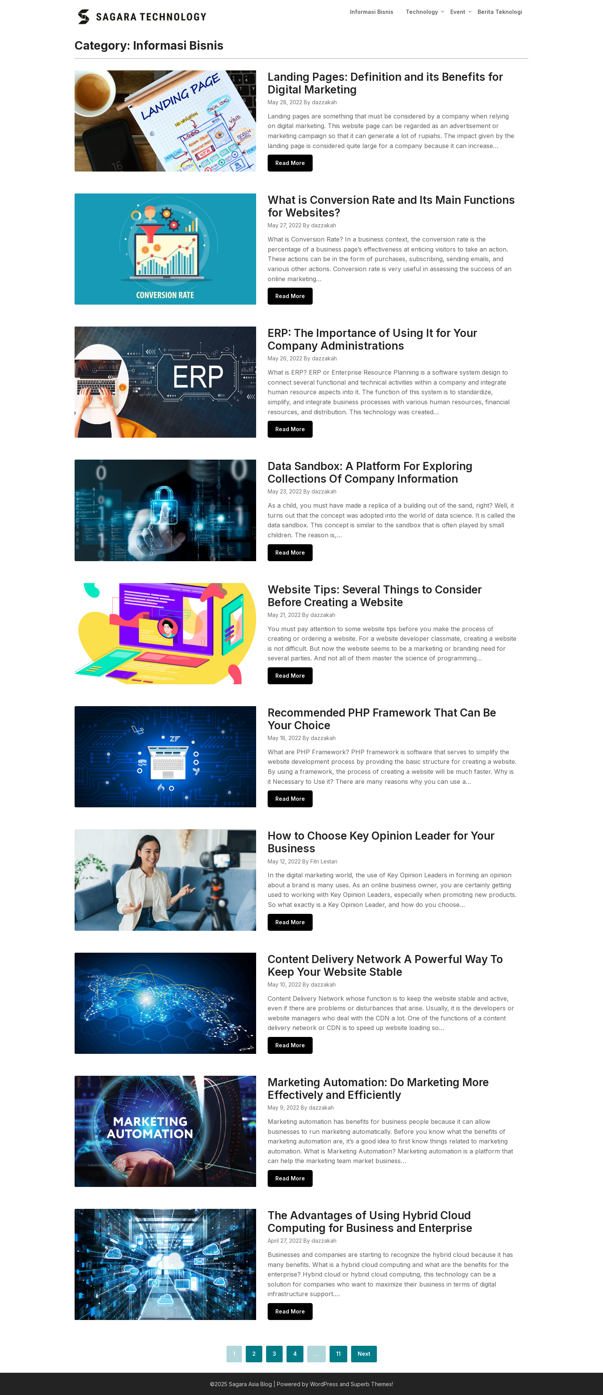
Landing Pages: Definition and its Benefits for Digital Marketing (385, 83)
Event (457, 11)
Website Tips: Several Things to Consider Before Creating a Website (375, 596)
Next (364, 1353)
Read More (290, 163)
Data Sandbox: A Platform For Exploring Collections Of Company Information (370, 472)
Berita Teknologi (500, 11)
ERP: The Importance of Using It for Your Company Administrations (372, 339)
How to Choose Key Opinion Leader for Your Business (381, 842)
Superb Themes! (372, 1384)
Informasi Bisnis (371, 11)
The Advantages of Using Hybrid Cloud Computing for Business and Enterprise (370, 1222)
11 (338, 1353)
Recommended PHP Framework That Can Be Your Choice (382, 719)
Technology (422, 11)
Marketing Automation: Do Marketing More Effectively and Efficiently (378, 1089)
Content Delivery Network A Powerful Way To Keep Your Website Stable (385, 965)
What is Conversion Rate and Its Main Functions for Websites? (391, 206)
